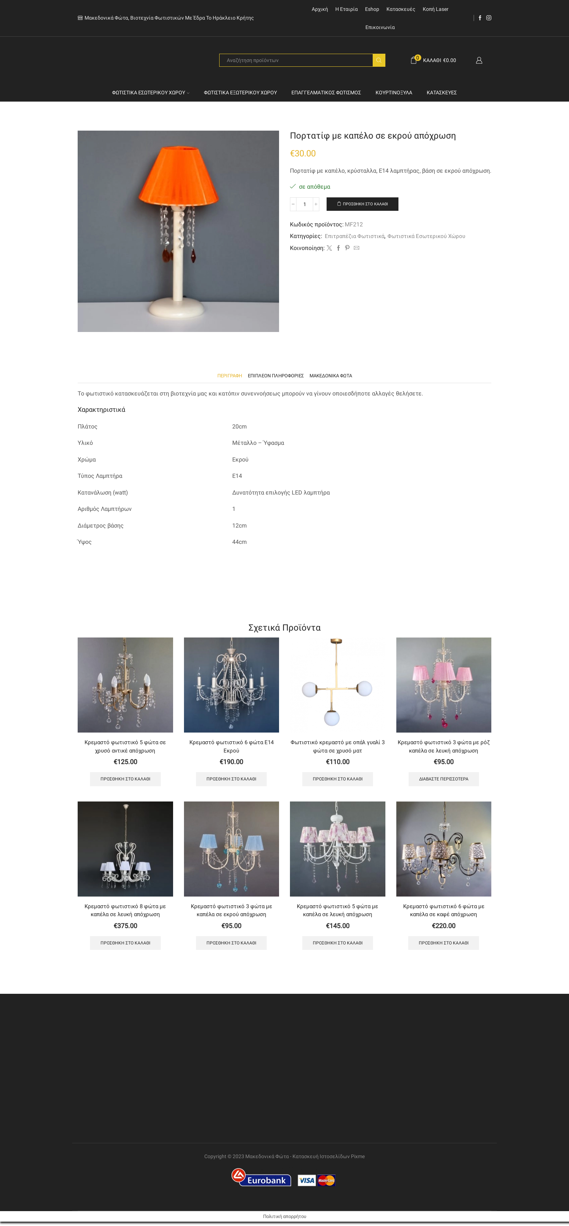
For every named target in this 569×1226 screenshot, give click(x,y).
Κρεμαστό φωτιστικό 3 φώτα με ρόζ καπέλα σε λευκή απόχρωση (444, 747)
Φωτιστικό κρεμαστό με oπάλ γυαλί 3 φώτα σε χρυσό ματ (338, 747)
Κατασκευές (401, 9)
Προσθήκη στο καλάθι (369, 204)
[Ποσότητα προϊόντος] (304, 204)
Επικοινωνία (380, 27)
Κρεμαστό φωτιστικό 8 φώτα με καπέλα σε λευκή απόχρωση (125, 913)
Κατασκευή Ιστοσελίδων (321, 1161)
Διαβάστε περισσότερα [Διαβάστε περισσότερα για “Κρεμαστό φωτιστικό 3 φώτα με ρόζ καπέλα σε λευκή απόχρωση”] (444, 781)
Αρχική (320, 9)
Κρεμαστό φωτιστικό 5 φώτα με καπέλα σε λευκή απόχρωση (337, 913)
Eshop (372, 9)
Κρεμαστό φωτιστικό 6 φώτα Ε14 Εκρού (231, 747)
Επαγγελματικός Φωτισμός (326, 92)
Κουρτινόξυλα (394, 92)
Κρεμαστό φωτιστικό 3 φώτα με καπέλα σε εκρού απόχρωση (231, 913)
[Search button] (379, 60)
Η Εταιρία (346, 9)
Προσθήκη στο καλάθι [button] (125, 781)
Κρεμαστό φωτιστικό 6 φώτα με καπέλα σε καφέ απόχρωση (443, 913)
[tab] (225, 376)
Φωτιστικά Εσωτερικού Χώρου (150, 92)
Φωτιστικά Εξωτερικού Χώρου (240, 92)
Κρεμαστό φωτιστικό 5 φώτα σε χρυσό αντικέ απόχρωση (125, 747)
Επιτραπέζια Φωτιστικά (356, 236)
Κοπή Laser (436, 9)
